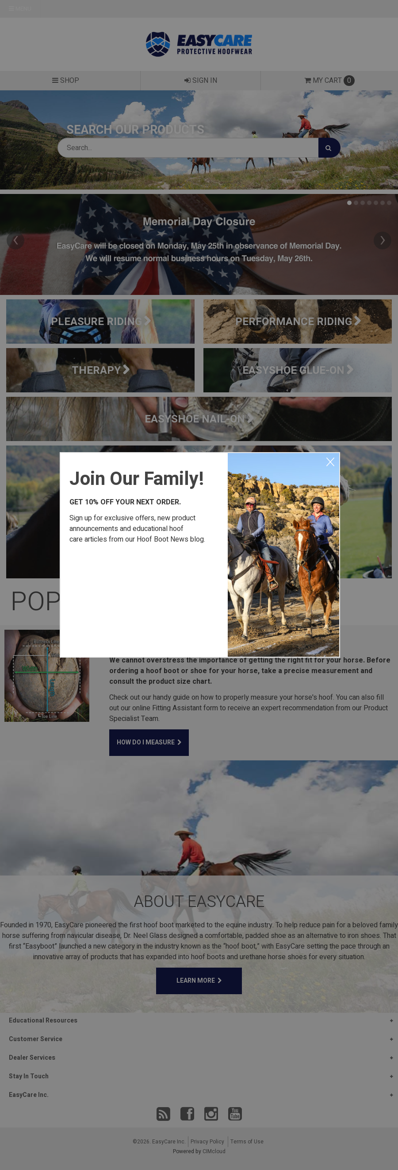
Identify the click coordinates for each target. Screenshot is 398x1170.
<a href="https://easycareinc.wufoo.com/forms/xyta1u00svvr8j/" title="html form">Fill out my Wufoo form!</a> (144, 599)
